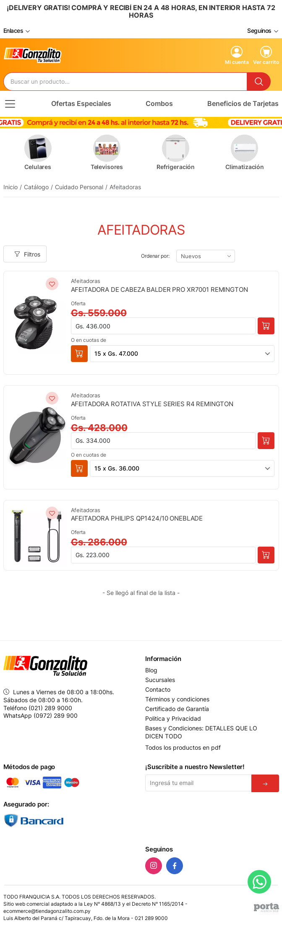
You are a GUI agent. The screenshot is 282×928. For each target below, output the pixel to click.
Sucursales (160, 680)
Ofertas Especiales (81, 103)
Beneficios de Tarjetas (243, 103)
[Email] (198, 783)
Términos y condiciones (177, 699)
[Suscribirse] (265, 783)
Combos (159, 103)
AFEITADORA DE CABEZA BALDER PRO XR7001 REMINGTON (159, 289)
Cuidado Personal (79, 186)
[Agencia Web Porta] (266, 907)
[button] (79, 353)
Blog (151, 670)
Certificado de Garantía (177, 709)
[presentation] (200, 815)
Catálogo (36, 186)
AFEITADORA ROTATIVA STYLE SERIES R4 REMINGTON (152, 404)
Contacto (157, 689)
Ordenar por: (155, 256)
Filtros (27, 254)
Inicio (10, 186)
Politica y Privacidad (173, 718)
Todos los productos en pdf (183, 747)
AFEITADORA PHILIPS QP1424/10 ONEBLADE (137, 518)
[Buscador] (125, 81)
